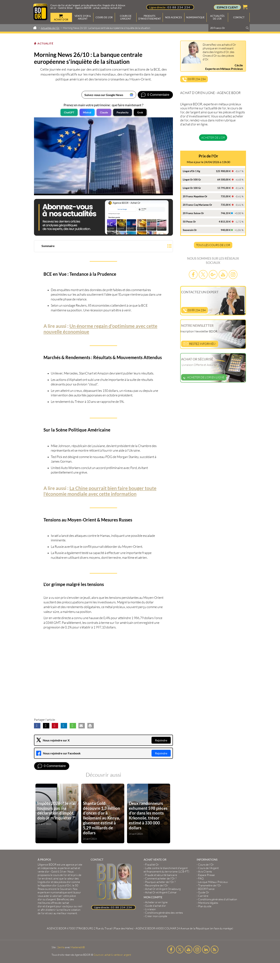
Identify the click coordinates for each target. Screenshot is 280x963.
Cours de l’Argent (208, 868)
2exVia (61, 947)
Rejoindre (161, 740)
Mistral (87, 112)
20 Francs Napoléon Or (195, 196)
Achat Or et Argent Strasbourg (163, 889)
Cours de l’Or (206, 864)
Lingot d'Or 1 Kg (191, 171)
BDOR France (206, 889)
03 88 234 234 (178, 7)
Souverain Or (190, 230)
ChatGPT (69, 112)
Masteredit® (78, 947)
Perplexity (122, 112)
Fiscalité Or (152, 864)
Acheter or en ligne (156, 902)
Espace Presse (206, 875)
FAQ (201, 878)
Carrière (203, 896)
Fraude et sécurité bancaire (161, 875)
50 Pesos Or (189, 221)
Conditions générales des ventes (164, 912)
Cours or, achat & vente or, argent (112, 954)
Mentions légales (208, 902)
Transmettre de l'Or (209, 885)
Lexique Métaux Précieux (213, 882)
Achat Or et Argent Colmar (161, 892)
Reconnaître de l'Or (156, 885)
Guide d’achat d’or (155, 905)
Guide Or (203, 892)
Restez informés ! (199, 344)
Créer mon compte (156, 916)
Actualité (45, 43)
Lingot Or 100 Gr (192, 187)
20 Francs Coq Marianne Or (197, 204)
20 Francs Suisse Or (193, 213)
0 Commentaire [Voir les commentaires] (158, 95)
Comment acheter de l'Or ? (161, 878)
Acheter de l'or (213, 137)
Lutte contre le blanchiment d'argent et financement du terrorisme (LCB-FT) (166, 869)
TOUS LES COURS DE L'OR (213, 245)
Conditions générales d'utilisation (217, 899)
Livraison (150, 909)
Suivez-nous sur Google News (103, 95)
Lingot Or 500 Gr (192, 179)
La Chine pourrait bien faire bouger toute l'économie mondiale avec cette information (99, 491)
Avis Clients (205, 871)
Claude (104, 112)
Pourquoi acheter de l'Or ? (160, 882)
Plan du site (204, 906)
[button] (103, 246)
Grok (140, 112)
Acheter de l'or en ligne (203, 377)
